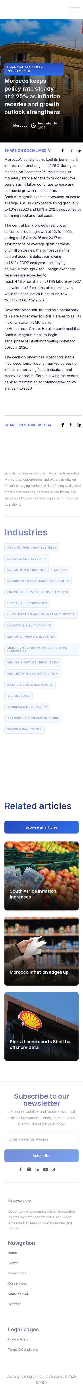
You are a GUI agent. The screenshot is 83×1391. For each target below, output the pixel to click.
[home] (22, 9)
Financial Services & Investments (25, 69)
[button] (75, 9)
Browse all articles (41, 828)
